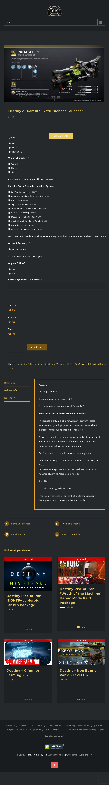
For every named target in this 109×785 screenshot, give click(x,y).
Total (10, 329)
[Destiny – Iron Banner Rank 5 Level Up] (81, 652)
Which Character (18, 158)
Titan (13, 172)
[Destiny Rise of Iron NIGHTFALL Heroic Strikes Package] (28, 574)
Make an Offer (61, 135)
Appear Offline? (16, 263)
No (13, 273)
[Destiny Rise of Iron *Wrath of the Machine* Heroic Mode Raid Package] (81, 570)
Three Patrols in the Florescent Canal (29, 208)
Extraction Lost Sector (23, 225)
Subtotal (12, 305)
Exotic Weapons (57, 363)
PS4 (71, 363)
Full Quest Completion (24, 192)
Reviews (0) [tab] (9, 397)
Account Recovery (19, 243)
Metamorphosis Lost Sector (26, 217)
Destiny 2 (24, 363)
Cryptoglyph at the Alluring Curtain (29, 221)
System (13, 137)
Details (29, 629)
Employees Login (54, 736)
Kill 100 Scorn (19, 200)
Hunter (14, 168)
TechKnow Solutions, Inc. (54, 754)
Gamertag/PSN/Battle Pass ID (25, 279)
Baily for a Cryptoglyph (23, 212)
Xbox (14, 147)
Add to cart (37, 347)
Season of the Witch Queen (92, 363)
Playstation (17, 152)
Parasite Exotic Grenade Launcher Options (32, 186)
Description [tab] (10, 382)
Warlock (14, 164)
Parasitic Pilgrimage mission (26, 229)
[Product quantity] (16, 349)
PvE (76, 363)
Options (12, 317)
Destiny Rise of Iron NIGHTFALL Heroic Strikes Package (24, 600)
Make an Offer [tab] (11, 390)
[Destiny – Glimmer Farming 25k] (28, 652)
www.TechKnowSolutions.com (79, 754)
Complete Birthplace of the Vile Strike (30, 196)
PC (13, 143)
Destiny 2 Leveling (39, 363)
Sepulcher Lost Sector (23, 204)
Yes (13, 269)
